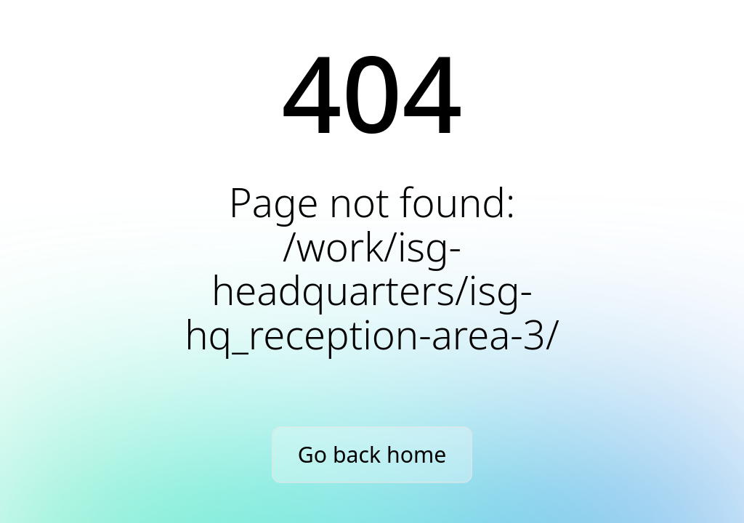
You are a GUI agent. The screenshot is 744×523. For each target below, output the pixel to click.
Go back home (372, 454)
